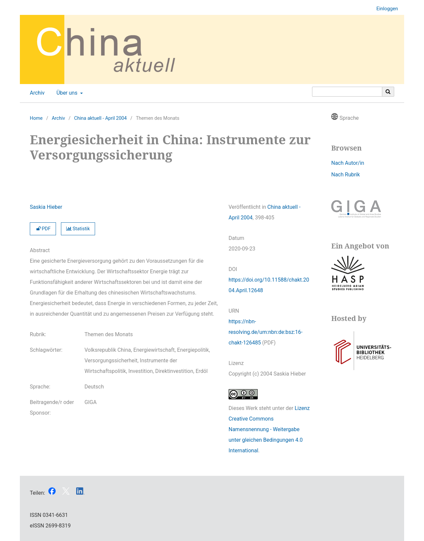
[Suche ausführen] (388, 92)
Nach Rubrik (345, 174)
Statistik (78, 229)
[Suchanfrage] (347, 92)
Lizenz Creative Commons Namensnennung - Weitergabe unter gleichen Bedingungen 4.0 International (269, 429)
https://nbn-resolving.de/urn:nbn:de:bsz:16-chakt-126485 (265, 332)
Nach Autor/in (347, 163)
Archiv (36, 93)
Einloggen (384, 9)
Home (36, 118)
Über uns (66, 93)
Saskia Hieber (46, 207)
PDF (43, 229)
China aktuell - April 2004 (100, 118)
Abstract (40, 250)
